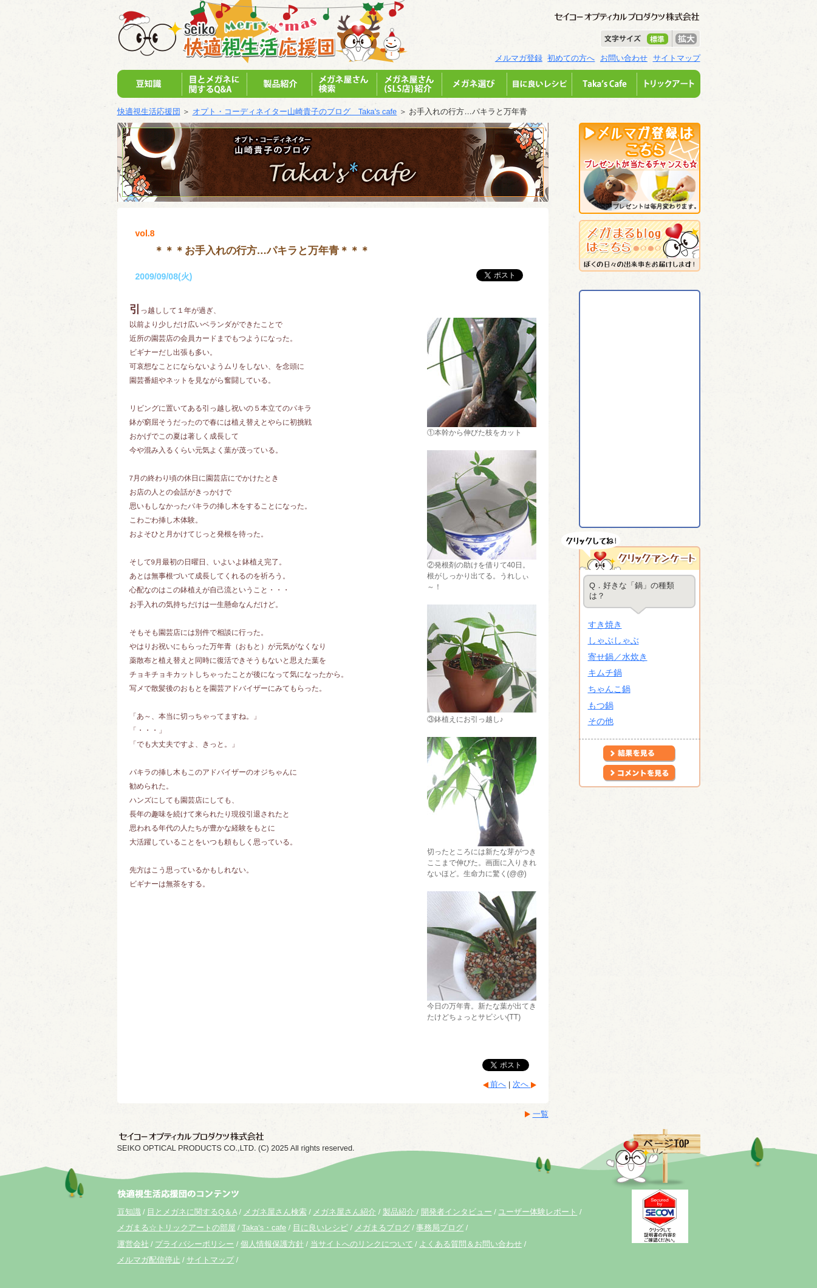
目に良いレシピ (320, 1227)
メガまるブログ (382, 1227)
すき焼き (605, 624)
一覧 (541, 1113)
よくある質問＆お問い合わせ (470, 1244)
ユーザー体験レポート (537, 1211)
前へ (497, 1084)
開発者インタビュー (456, 1211)
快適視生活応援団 (148, 111)
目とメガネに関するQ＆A (192, 1211)
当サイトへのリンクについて (361, 1244)
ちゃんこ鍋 (609, 689)
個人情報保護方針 (272, 1244)
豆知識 (129, 1211)
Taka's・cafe (264, 1227)
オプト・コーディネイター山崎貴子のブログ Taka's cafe (295, 111)
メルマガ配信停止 (148, 1259)
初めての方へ (571, 58)
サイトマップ (676, 58)
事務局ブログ (439, 1227)
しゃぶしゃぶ (613, 640)
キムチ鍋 (605, 672)
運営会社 (133, 1244)
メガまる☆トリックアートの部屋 (176, 1227)
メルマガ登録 (518, 58)
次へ (522, 1084)
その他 (601, 721)
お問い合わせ (624, 58)
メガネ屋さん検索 (275, 1211)
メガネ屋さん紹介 (344, 1211)
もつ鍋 (601, 705)
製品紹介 (400, 1211)
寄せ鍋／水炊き (618, 657)
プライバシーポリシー (194, 1244)
